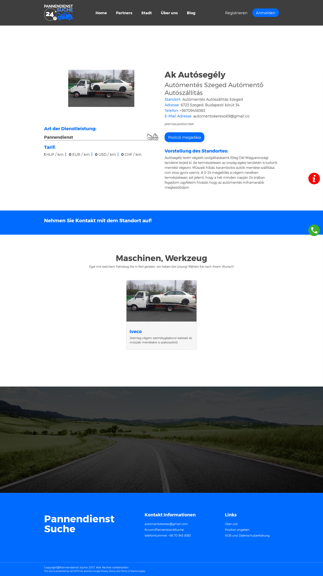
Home (101, 13)
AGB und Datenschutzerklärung (247, 535)
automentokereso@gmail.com (166, 524)
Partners (124, 13)
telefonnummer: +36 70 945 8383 (168, 535)
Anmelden (265, 13)
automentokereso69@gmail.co (221, 116)
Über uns (169, 13)
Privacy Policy (108, 571)
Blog (191, 13)
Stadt (147, 13)
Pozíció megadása (184, 137)
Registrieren (236, 13)
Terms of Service (130, 571)
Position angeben (237, 529)
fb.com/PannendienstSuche (164, 529)
